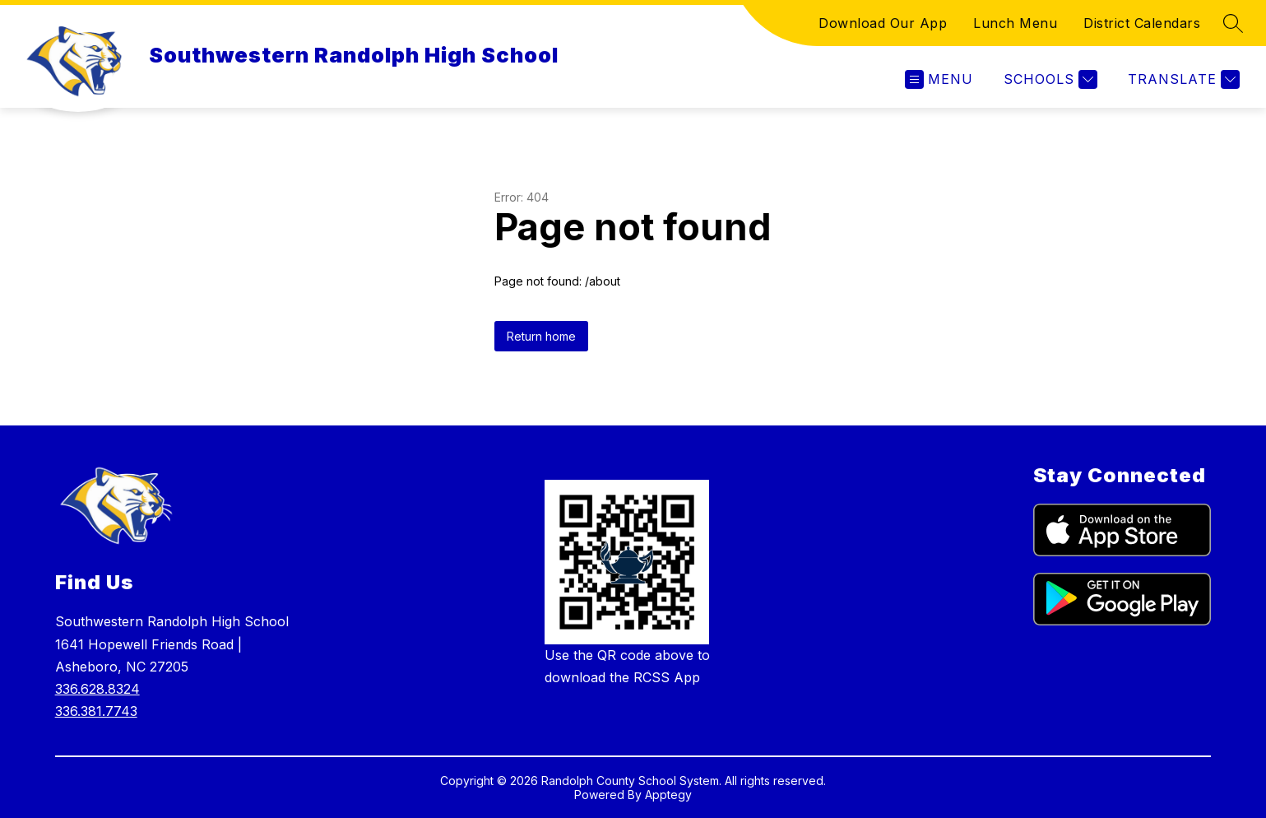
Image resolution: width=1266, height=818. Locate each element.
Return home (541, 336)
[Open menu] (939, 79)
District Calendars (1141, 23)
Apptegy (668, 795)
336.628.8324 (97, 689)
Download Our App (882, 23)
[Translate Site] (1182, 79)
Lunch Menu (1015, 23)
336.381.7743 (96, 711)
